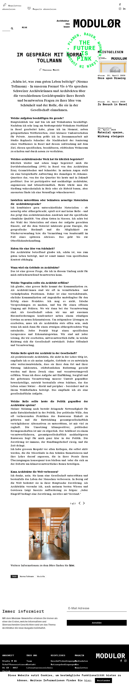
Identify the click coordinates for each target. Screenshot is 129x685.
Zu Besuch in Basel (109, 103)
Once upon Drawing (109, 78)
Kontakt (31, 665)
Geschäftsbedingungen (64, 662)
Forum (102, 75)
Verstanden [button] (103, 680)
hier (87, 680)
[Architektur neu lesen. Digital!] (96, 23)
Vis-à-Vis (41, 576)
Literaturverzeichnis (40, 669)
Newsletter (81, 669)
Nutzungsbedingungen (63, 665)
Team (29, 662)
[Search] (13, 28)
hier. (72, 565)
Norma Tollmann (27, 576)
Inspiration (106, 126)
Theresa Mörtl (50, 70)
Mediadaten (81, 662)
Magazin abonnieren (44, 9)
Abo (77, 665)
